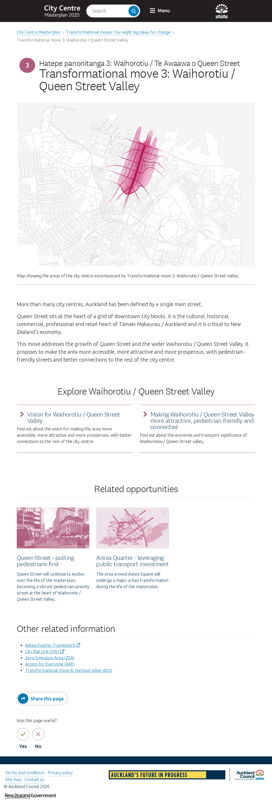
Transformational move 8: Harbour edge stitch (68, 670)
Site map (13, 779)
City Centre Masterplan (39, 32)
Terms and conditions (25, 772)
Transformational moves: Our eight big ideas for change (118, 32)
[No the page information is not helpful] (38, 734)
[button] (160, 11)
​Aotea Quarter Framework (50, 645)
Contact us (34, 779)
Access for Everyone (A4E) (49, 664)
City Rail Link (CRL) (42, 651)
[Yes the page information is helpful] (23, 734)
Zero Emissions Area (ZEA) (49, 657)
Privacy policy (60, 772)
